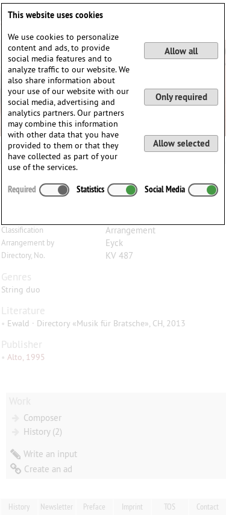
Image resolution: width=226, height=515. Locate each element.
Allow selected (181, 143)
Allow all (181, 51)
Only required (181, 97)
